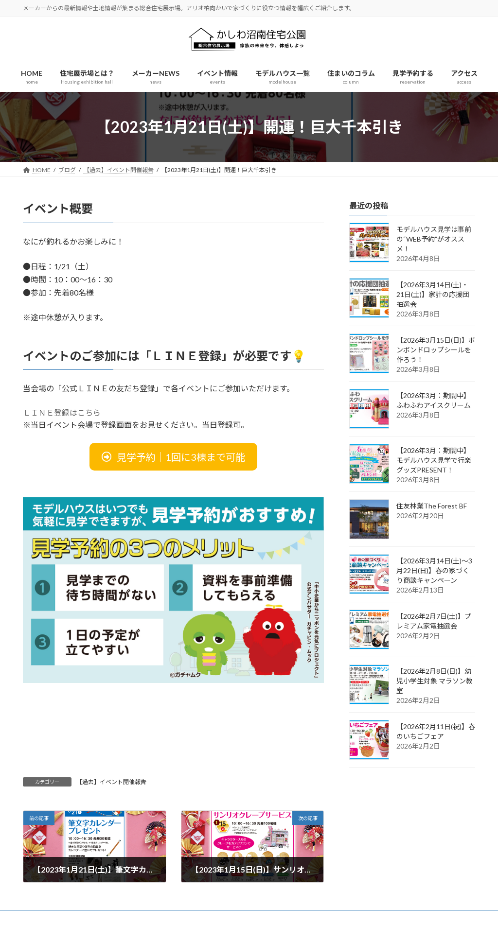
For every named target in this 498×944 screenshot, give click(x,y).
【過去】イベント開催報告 (111, 782)
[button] (173, 457)
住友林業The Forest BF (431, 506)
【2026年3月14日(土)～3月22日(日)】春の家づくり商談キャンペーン (434, 570)
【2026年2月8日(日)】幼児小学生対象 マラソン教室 (434, 681)
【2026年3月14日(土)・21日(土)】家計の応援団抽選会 (432, 294)
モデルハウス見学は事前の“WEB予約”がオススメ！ (433, 239)
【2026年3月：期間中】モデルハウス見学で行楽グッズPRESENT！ (433, 460)
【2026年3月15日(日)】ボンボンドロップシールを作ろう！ (435, 350)
